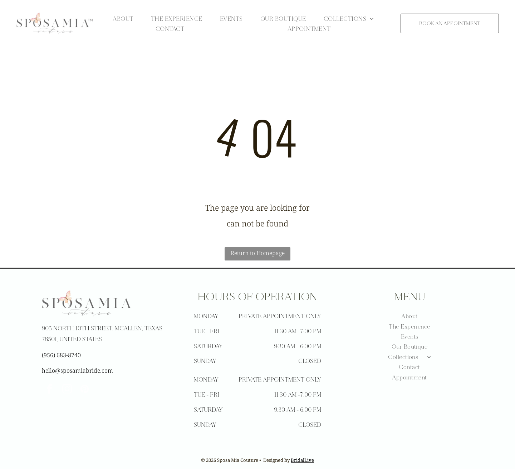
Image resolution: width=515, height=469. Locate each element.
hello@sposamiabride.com (77, 370)
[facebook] (50, 390)
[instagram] (67, 390)
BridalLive (302, 460)
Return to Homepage (258, 253)
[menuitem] (122, 19)
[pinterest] (85, 390)
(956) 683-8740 (61, 355)
